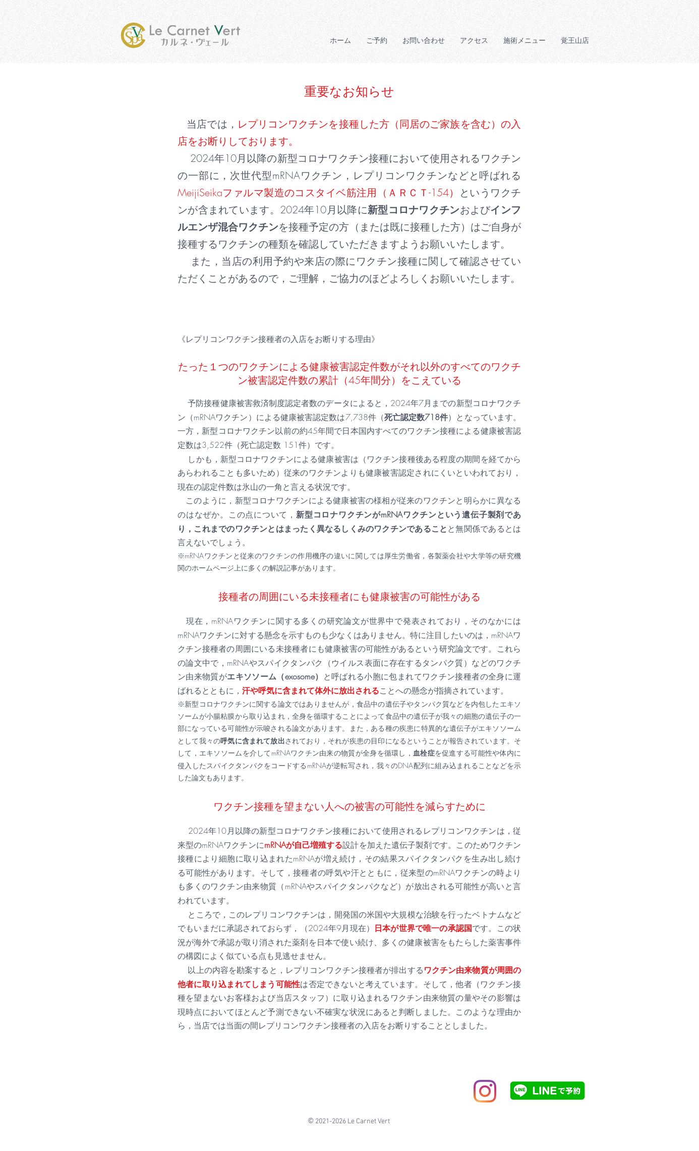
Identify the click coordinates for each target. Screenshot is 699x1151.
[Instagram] (485, 1091)
